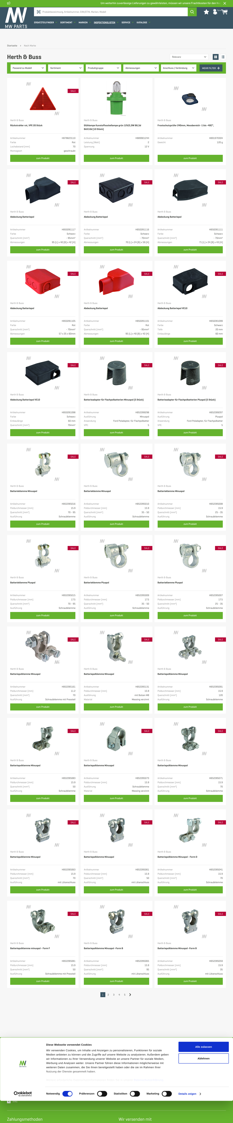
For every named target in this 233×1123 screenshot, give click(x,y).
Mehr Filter (211, 68)
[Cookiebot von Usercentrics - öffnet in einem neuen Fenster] (22, 1116)
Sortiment (69, 32)
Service (129, 32)
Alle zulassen (203, 1069)
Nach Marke (30, 45)
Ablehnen (204, 1080)
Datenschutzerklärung (148, 1102)
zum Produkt (42, 158)
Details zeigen (187, 1116)
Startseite (12, 45)
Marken (86, 32)
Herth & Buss (17, 120)
